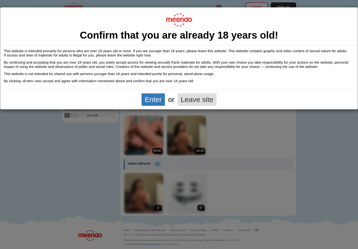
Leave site (197, 99)
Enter (153, 99)
